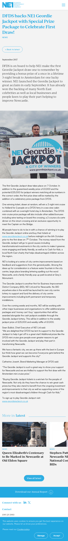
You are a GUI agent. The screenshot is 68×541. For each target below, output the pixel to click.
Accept (56, 535)
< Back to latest (12, 49)
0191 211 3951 (8, 515)
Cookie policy (23, 529)
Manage (41, 535)
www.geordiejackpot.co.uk (15, 236)
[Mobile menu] (63, 5)
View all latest (34, 478)
